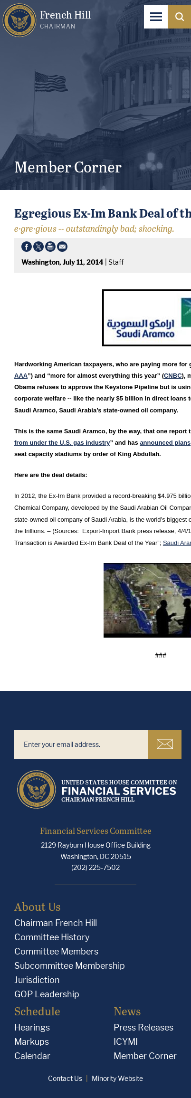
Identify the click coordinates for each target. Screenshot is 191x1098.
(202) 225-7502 (95, 867)
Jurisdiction (37, 980)
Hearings (32, 1027)
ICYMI (126, 1042)
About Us (37, 906)
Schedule (37, 1011)
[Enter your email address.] (81, 744)
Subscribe (165, 744)
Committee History (52, 937)
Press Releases (143, 1027)
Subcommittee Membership (69, 966)
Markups (31, 1042)
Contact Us (65, 1078)
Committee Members (56, 951)
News (127, 1011)
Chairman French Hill (55, 923)
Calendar (32, 1056)
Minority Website (117, 1078)
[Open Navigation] (156, 17)
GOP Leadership (46, 994)
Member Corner (145, 1056)
